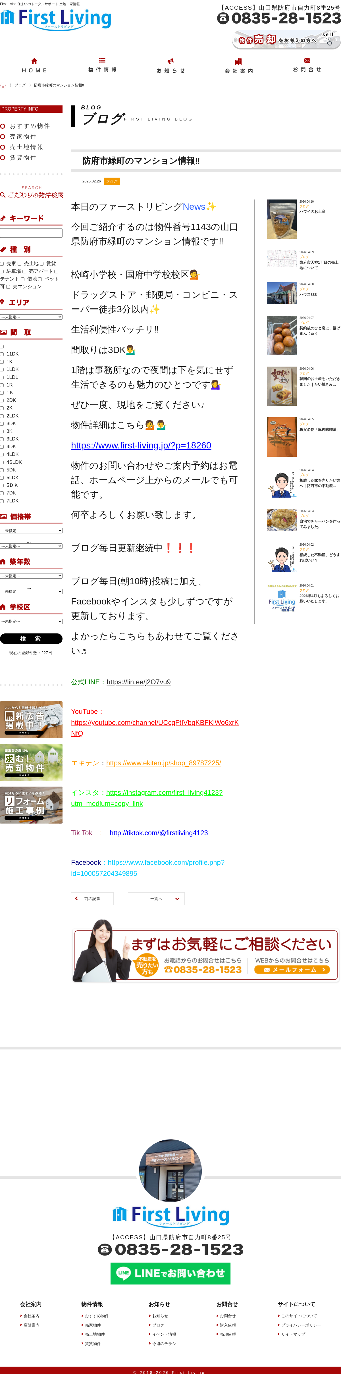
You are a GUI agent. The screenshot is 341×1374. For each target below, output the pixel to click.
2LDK (9, 416)
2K (6, 408)
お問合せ (228, 1311)
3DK (8, 423)
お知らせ (160, 1311)
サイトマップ (293, 1329)
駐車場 (10, 271)
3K (6, 431)
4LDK (9, 454)
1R (6, 385)
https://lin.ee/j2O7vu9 (138, 682)
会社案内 (31, 1311)
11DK (9, 354)
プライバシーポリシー (301, 1320)
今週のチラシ (164, 1339)
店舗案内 (31, 1320)
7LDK (9, 501)
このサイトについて (299, 1311)
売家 (8, 263)
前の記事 (92, 898)
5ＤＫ (9, 485)
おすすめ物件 (30, 126)
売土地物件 (95, 1329)
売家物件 (23, 136)
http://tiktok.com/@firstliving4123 (159, 833)
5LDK (9, 477)
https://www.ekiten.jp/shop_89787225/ (163, 763)
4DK (8, 446)
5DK (8, 470)
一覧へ (156, 898)
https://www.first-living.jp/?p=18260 (141, 445)
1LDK (9, 369)
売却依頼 (228, 1329)
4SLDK (11, 462)
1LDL (9, 377)
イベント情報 (164, 1329)
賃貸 (48, 263)
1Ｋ (7, 392)
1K (6, 361)
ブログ (158, 1320)
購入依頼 (228, 1320)
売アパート (37, 271)
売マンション (24, 286)
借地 (29, 279)
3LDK (9, 439)
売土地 (28, 263)
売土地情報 (27, 147)
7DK (8, 493)
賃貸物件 (23, 157)
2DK (8, 400)
